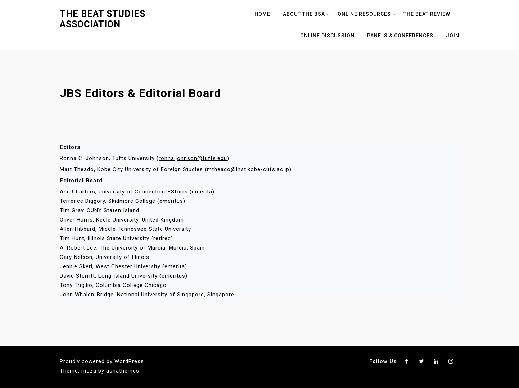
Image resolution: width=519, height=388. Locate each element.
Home (262, 14)
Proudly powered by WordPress (102, 361)
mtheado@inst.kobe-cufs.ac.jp (248, 169)
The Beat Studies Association (102, 19)
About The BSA (304, 14)
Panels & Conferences (400, 35)
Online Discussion (327, 35)
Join (452, 35)
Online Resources (364, 14)
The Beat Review (426, 14)
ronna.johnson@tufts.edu (193, 158)
